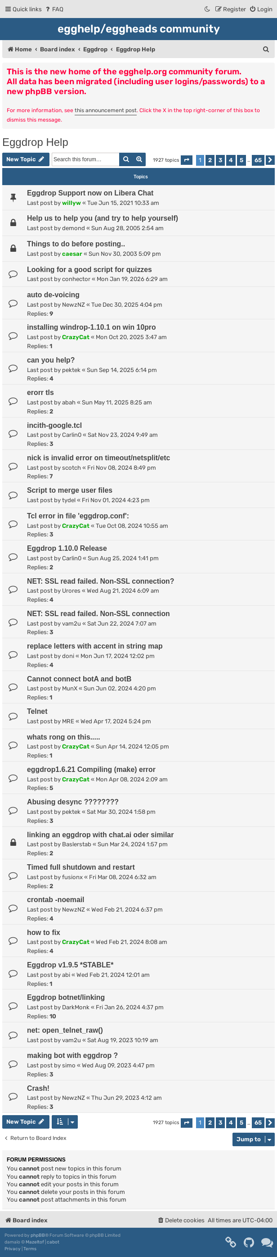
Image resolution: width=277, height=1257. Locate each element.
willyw (71, 203)
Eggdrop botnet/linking (66, 997)
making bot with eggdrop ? (72, 1055)
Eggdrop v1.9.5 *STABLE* (70, 965)
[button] (186, 160)
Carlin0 (71, 434)
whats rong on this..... (63, 737)
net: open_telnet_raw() (65, 1030)
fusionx (72, 877)
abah (69, 402)
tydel (69, 500)
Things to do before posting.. (76, 244)
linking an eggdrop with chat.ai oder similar (100, 835)
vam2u (71, 623)
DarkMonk (75, 1007)
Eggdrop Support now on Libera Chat (90, 193)
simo (69, 1065)
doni (68, 656)
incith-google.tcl (54, 425)
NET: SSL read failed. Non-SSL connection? (100, 581)
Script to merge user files (69, 490)
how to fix (43, 932)
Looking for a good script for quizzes (89, 269)
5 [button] (241, 160)
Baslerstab (76, 844)
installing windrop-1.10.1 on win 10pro (91, 327)
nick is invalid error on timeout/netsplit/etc (98, 458)
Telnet (37, 711)
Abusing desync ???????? (73, 802)
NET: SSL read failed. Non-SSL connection (98, 613)
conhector (76, 279)
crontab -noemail (56, 899)
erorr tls (40, 392)
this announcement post (106, 110)
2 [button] (210, 160)
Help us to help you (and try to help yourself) (102, 218)
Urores (71, 590)
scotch (71, 467)
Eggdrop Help (35, 142)
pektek (71, 370)
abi (66, 974)
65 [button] (258, 160)
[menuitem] (53, 9)
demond (73, 228)
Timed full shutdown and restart (81, 867)
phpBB (38, 1235)
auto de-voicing (53, 295)
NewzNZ (73, 304)
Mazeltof (35, 1242)
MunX (69, 688)
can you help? (51, 360)
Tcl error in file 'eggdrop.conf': (78, 516)
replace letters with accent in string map (95, 646)
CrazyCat (75, 337)
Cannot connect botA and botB (79, 679)
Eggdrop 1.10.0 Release (67, 548)
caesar (72, 253)
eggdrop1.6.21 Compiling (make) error (91, 769)
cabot (53, 1242)
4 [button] (231, 160)
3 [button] (220, 160)
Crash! (38, 1088)
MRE (68, 721)
